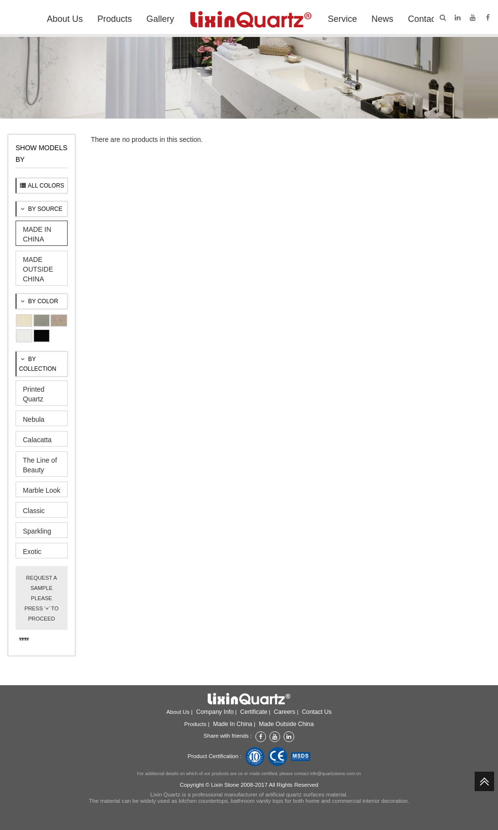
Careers (284, 712)
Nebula (33, 419)
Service (342, 19)
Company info (214, 712)
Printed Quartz (33, 394)
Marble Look (41, 490)
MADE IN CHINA (37, 234)
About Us (65, 19)
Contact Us (429, 19)
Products (114, 19)
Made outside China (286, 724)
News (382, 19)
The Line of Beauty (40, 465)
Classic (34, 511)
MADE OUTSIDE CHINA (38, 269)
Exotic (32, 551)
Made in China (232, 724)
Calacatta (37, 440)
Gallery (160, 19)
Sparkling (37, 531)
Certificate (253, 712)
